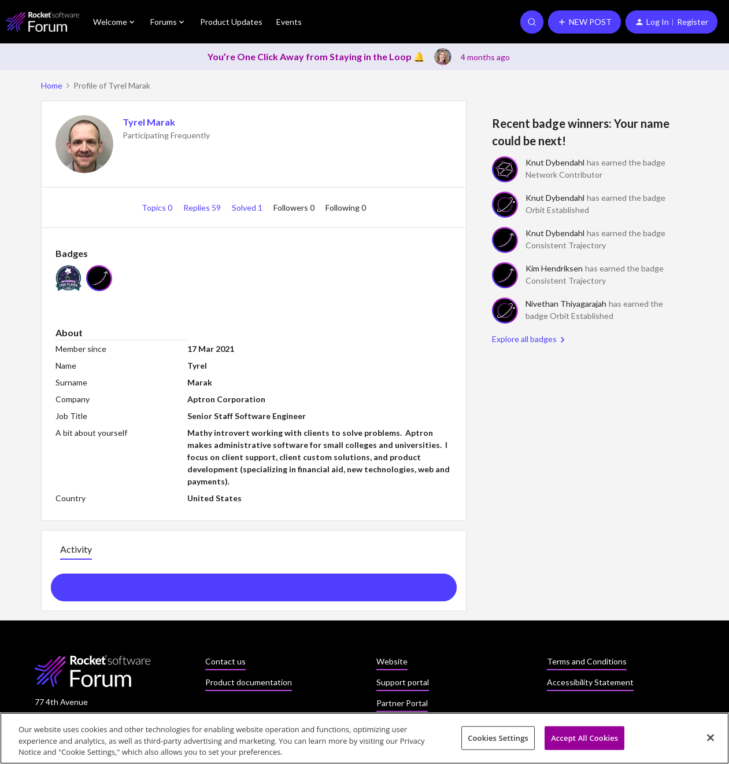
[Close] (710, 737)
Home (51, 85)
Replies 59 (203, 207)
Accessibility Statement (590, 682)
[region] (364, 738)
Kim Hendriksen (554, 268)
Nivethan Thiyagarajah (566, 303)
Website (392, 661)
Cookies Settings (498, 737)
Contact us (225, 661)
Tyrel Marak (149, 121)
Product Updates (231, 22)
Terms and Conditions (587, 661)
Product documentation (248, 682)
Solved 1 (248, 207)
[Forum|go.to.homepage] (42, 22)
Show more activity (253, 584)
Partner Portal (402, 703)
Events (289, 22)
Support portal (402, 682)
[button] (584, 22)
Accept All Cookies (584, 737)
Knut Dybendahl (555, 162)
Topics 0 (158, 207)
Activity (76, 548)
